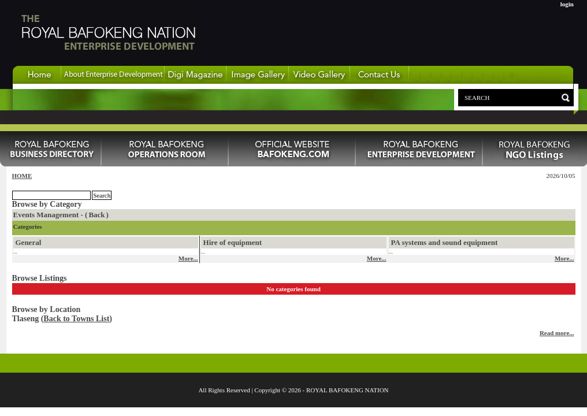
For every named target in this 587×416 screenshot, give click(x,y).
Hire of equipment (232, 242)
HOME (22, 175)
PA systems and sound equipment (444, 242)
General (29, 242)
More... (188, 258)
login (567, 4)
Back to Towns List (76, 318)
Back (96, 214)
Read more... (557, 332)
